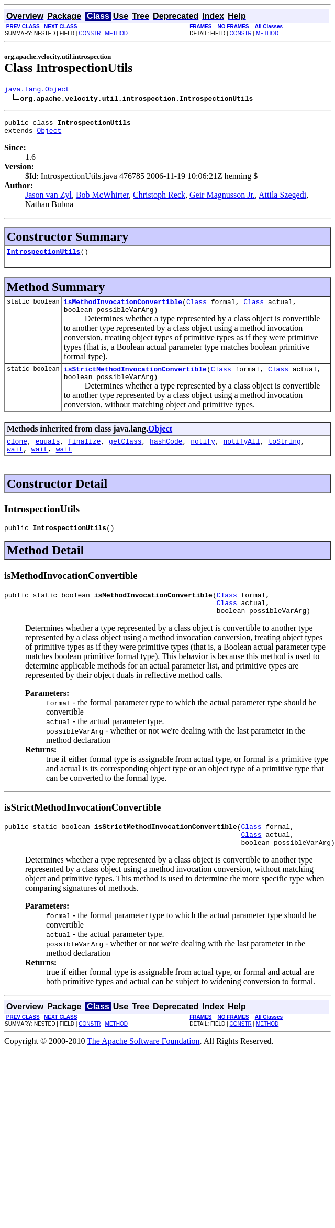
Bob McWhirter (102, 199)
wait (15, 464)
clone (17, 455)
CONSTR (89, 33)
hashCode (166, 455)
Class (196, 309)
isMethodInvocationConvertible (123, 309)
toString (284, 455)
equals (48, 455)
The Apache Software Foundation (143, 1067)
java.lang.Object (37, 90)
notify (203, 455)
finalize (84, 455)
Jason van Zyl (48, 199)
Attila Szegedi (282, 199)
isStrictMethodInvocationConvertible (135, 379)
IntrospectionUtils (43, 257)
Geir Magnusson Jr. (222, 199)
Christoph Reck (159, 199)
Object (49, 134)
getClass (125, 455)
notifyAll (242, 455)
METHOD (116, 33)
